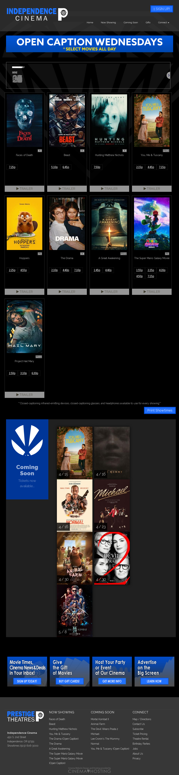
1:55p (139, 270)
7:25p (12, 167)
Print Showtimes (159, 410)
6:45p (66, 167)
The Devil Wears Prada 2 (104, 729)
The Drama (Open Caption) (64, 738)
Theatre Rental (141, 738)
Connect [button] (163, 22)
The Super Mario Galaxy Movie (66, 753)
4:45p (151, 167)
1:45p (97, 270)
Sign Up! (162, 9)
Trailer (24, 188)
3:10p (23, 373)
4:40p (66, 270)
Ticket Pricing (140, 734)
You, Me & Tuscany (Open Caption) (110, 748)
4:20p (162, 270)
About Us (138, 753)
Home (90, 22)
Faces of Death (57, 719)
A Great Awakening (59, 748)
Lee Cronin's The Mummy (105, 738)
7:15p (162, 167)
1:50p (12, 373)
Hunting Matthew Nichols (63, 729)
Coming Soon (131, 22)
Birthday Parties (141, 743)
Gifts (148, 22)
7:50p (97, 167)
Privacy (137, 758)
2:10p (54, 270)
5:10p (54, 167)
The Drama (55, 743)
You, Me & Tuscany (59, 734)
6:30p (35, 373)
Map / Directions (142, 719)
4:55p (23, 270)
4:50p (139, 276)
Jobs (135, 748)
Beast (52, 724)
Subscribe (138, 729)
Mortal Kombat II (100, 719)
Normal (95, 743)
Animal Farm (98, 724)
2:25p (12, 270)
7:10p (77, 270)
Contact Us (139, 724)
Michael (95, 734)
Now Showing (108, 22)
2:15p (139, 167)
